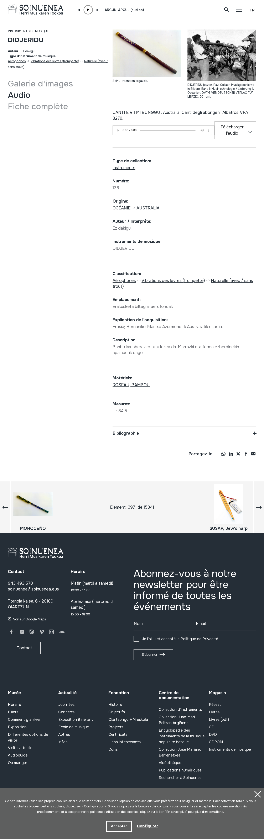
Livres (214, 712)
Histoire (115, 704)
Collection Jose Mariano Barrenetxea (180, 752)
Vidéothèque (170, 762)
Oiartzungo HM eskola (128, 719)
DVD (213, 734)
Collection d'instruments (180, 709)
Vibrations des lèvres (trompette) (55, 61)
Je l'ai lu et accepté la (180, 639)
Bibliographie (126, 433)
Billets (13, 712)
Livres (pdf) (219, 719)
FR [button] (252, 10)
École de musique (73, 727)
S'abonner (149, 654)
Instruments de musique (28, 31)
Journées (66, 704)
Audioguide (17, 755)
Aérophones (17, 61)
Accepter (119, 826)
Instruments (124, 167)
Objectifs (116, 712)
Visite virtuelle (20, 748)
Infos (62, 742)
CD (211, 727)
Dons (113, 749)
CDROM (216, 742)
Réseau (215, 704)
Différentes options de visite (28, 737)
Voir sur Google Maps (29, 619)
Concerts (66, 712)
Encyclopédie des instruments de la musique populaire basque (182, 736)
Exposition (17, 727)
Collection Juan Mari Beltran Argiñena (177, 720)
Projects (115, 727)
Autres (64, 734)
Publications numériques (180, 770)
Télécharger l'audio (232, 130)
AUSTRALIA (147, 208)
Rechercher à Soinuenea (180, 777)
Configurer (147, 825)
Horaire (14, 704)
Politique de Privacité (199, 639)
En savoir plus (176, 811)
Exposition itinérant (75, 719)
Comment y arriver (24, 719)
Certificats (117, 734)
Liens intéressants (124, 742)
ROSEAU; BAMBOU (131, 385)
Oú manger (17, 762)
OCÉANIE (121, 208)
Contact (24, 648)
